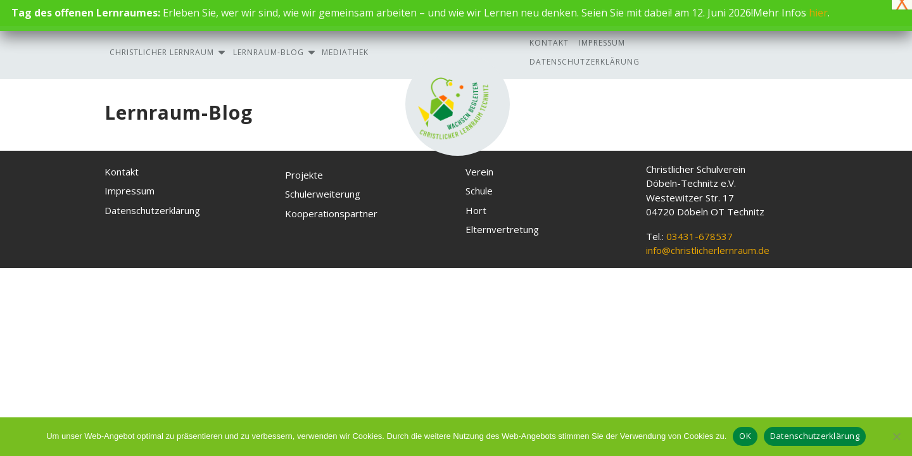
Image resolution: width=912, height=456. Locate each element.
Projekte (304, 174)
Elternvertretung (502, 229)
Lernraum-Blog (268, 52)
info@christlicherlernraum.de (708, 250)
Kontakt (549, 42)
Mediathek (345, 52)
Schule (479, 190)
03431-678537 (699, 236)
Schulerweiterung (322, 193)
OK (745, 435)
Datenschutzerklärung (584, 61)
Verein (479, 171)
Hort (476, 210)
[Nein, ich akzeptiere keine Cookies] (896, 436)
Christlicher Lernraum (162, 52)
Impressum (602, 42)
